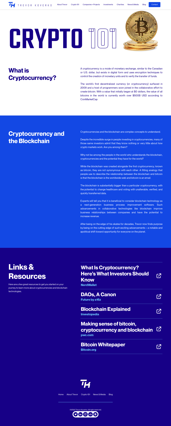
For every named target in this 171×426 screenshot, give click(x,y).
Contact (154, 4)
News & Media (133, 4)
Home (61, 394)
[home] (30, 4)
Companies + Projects (91, 4)
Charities (120, 4)
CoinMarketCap (89, 99)
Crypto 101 (75, 4)
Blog (144, 4)
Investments (108, 4)
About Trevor (62, 4)
